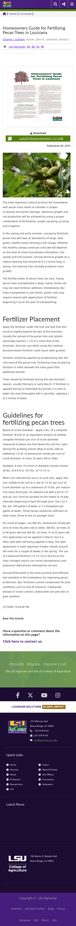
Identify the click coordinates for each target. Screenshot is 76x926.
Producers (13, 779)
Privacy (61, 908)
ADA (54, 920)
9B (42, 46)
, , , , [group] (24, 46)
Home (11, 764)
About (11, 774)
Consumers (46, 779)
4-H (10, 789)
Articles (13, 13)
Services (12, 769)
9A (37, 46)
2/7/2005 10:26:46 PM (16, 607)
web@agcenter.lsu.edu (45, 740)
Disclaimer (25, 920)
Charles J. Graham (14, 39)
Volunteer (16, 908)
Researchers (14, 784)
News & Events (48, 769)
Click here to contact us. (23, 641)
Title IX (45, 920)
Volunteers (46, 784)
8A (28, 46)
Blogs (51, 908)
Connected (26, 13)
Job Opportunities (35, 908)
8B (33, 46)
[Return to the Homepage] (4, 14)
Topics (44, 764)
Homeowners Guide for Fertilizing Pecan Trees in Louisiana (34, 30)
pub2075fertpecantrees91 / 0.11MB (35, 138)
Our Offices (46, 774)
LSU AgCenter (17, 46)
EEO (36, 920)
